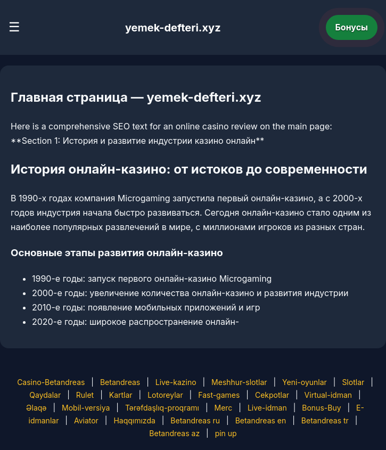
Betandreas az (174, 433)
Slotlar (353, 382)
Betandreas (120, 382)
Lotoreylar (165, 394)
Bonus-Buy (321, 407)
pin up (226, 433)
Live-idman (267, 407)
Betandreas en (260, 420)
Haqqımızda (134, 420)
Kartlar (121, 394)
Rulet (85, 394)
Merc (223, 407)
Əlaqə (36, 407)
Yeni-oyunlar (304, 382)
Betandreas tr (325, 420)
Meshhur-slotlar (239, 382)
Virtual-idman (328, 394)
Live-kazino (175, 382)
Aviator (86, 420)
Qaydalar (45, 394)
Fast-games (219, 394)
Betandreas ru (195, 420)
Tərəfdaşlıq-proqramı (162, 407)
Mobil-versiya (86, 407)
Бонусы (351, 27)
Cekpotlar (272, 394)
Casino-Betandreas (51, 382)
